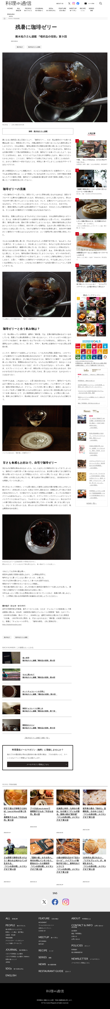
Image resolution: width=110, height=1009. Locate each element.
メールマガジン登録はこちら (38, 764)
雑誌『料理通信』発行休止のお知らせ (89, 403)
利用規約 (74, 949)
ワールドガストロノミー (46, 925)
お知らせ (74, 936)
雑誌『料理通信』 (77, 933)
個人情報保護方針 (77, 952)
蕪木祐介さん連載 (34, 47)
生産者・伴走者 (10, 935)
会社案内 (74, 931)
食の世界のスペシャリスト (14, 929)
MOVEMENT (43, 922)
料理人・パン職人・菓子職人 (15, 932)
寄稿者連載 (9, 938)
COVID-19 (42, 931)
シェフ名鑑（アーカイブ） (14, 943)
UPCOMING (42, 941)
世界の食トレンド (11, 959)
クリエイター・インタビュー (15, 940)
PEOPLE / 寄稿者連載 (13, 18)
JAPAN (8, 962)
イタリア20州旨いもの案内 (14, 954)
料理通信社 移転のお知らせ (86, 380)
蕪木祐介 (20, 47)
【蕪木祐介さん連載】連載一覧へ (37, 738)
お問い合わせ (75, 939)
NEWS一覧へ (91, 503)
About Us (59, 3)
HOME (10, 8)
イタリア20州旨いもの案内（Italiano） (18, 956)
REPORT (41, 944)
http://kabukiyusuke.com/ (12, 624)
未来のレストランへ (45, 928)
